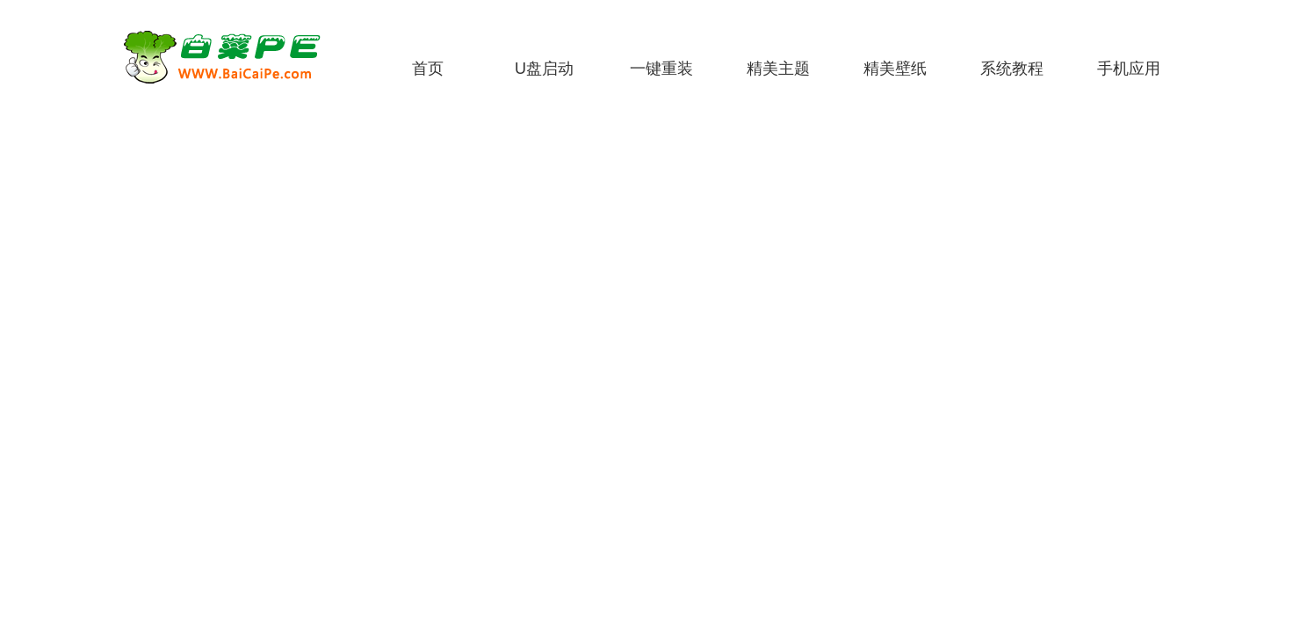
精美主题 (778, 68)
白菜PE (233, 57)
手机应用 (1128, 68)
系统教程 (1012, 68)
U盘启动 (544, 68)
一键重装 (661, 68)
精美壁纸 (895, 68)
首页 (428, 68)
